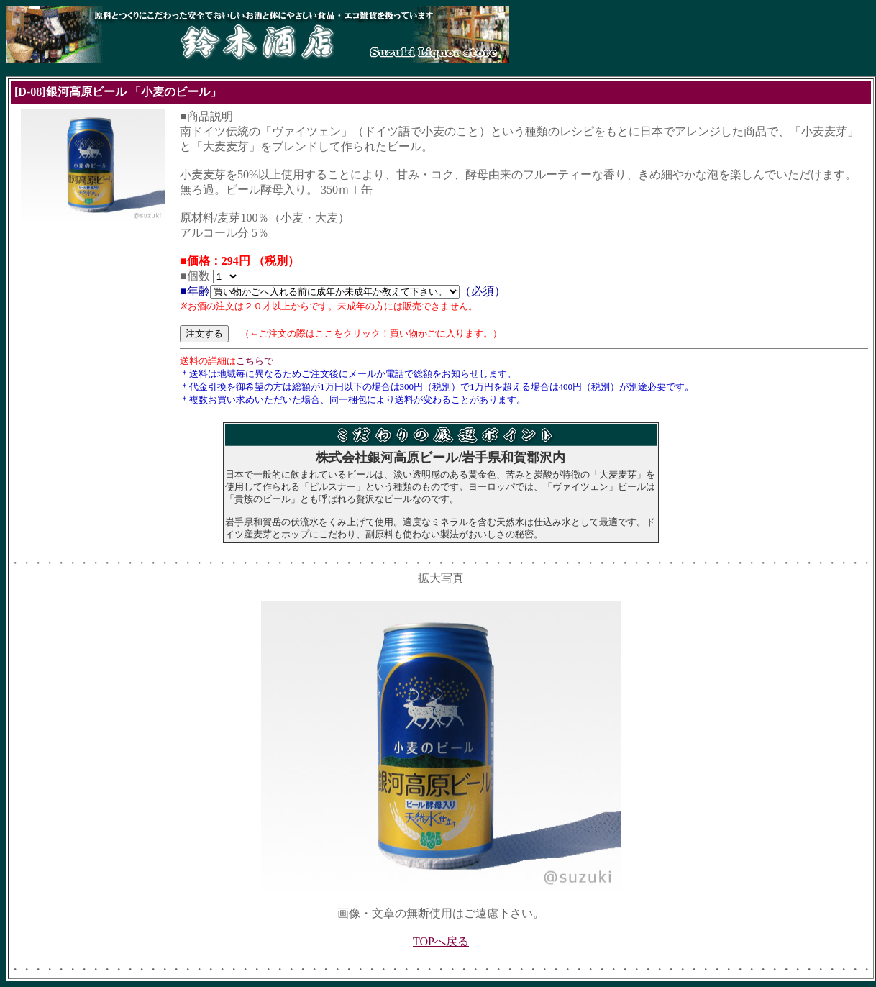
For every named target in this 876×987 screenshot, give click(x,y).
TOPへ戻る (441, 941)
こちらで (254, 360)
